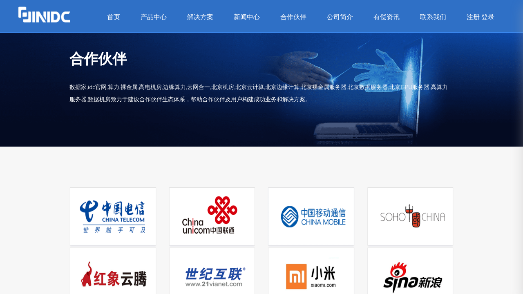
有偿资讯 (386, 17)
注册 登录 (480, 17)
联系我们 (433, 17)
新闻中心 (247, 17)
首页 (113, 17)
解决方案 (200, 17)
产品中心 (154, 17)
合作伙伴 (293, 17)
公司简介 (340, 17)
